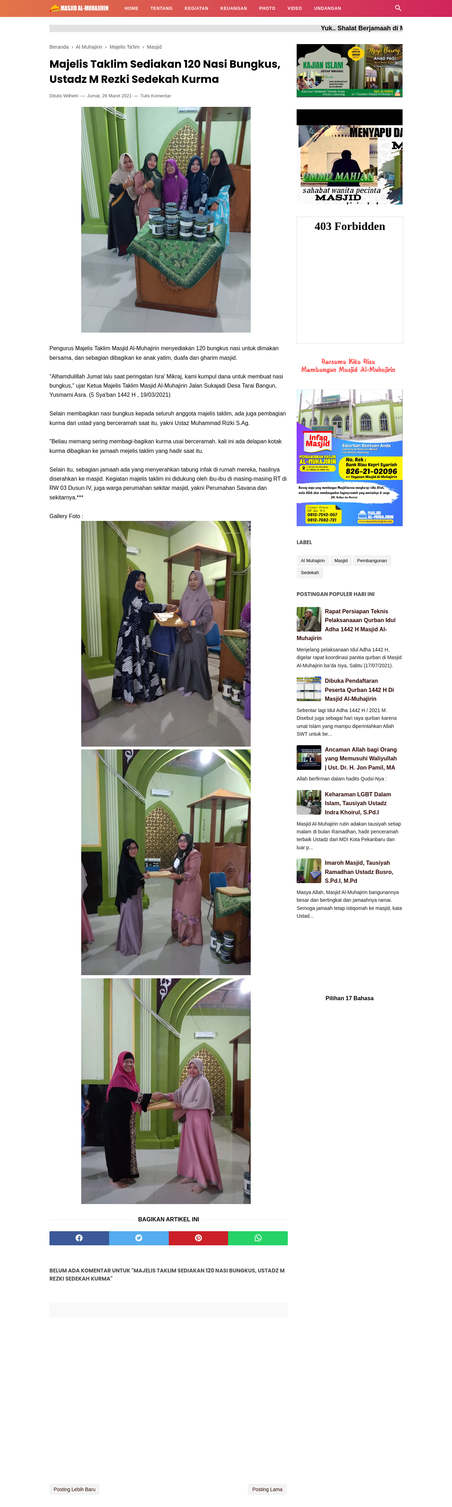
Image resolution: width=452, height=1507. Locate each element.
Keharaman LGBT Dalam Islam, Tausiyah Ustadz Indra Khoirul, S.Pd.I (358, 803)
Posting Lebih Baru (74, 1489)
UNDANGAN (327, 8)
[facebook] (79, 1238)
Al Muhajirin (313, 560)
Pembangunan (372, 560)
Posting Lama (267, 1489)
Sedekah (310, 572)
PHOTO (267, 8)
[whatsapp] (258, 1238)
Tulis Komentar (155, 95)
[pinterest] (198, 1238)
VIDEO (294, 8)
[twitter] (139, 1238)
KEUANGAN (233, 8)
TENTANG (161, 8)
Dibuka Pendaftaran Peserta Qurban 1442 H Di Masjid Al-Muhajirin (359, 690)
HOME (131, 8)
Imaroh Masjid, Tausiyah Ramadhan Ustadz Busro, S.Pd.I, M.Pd (359, 872)
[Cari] (398, 10)
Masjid (341, 560)
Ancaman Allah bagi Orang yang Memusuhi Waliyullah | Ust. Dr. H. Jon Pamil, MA (361, 759)
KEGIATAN (196, 8)
